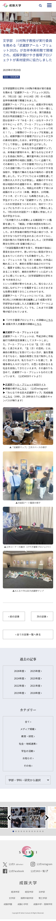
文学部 (12, 899)
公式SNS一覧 (39, 871)
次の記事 (42, 616)
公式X (13, 864)
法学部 (42, 893)
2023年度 (36, 678)
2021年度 (36, 685)
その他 (28, 765)
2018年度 (36, 693)
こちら (49, 320)
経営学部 (29, 893)
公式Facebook (13, 871)
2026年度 (20, 671)
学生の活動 (28, 751)
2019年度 (20, 693)
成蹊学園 (8, 905)
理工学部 (43, 899)
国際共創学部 (27, 899)
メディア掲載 (28, 729)
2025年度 (36, 671)
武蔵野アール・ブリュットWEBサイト (25, 384)
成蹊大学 (28, 883)
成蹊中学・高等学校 (42, 905)
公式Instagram (41, 864)
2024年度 (20, 678)
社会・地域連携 (11, 77)
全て (28, 721)
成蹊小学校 (23, 905)
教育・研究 (28, 736)
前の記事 (13, 616)
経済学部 (15, 893)
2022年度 (20, 685)
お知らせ (28, 758)
